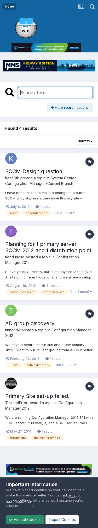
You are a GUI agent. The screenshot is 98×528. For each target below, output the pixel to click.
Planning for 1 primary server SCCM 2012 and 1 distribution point (48, 247)
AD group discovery (29, 323)
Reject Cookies (62, 519)
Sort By (85, 141)
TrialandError (16, 402)
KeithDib (12, 178)
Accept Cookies (25, 519)
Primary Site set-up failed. (37, 396)
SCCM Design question (33, 171)
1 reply (43, 206)
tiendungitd (15, 257)
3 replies (51, 285)
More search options (70, 107)
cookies (40, 490)
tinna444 (12, 330)
